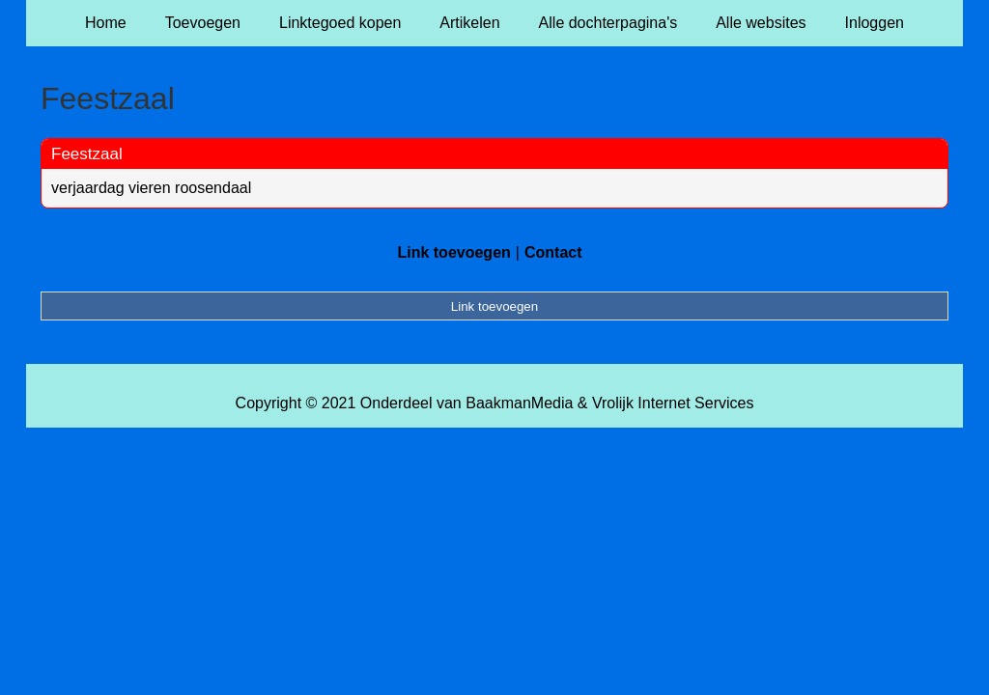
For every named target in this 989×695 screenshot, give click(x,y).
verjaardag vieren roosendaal (151, 188)
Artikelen (469, 22)
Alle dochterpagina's (608, 22)
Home (106, 22)
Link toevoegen (453, 252)
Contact (553, 252)
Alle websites (760, 22)
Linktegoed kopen (340, 22)
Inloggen (874, 22)
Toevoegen (202, 22)
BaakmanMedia (519, 403)
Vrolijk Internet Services (672, 403)
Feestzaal (87, 154)
